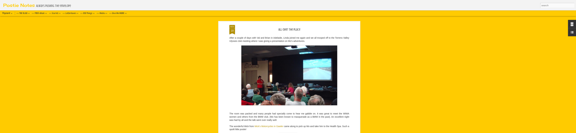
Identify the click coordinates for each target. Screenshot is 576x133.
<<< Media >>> (102, 13)
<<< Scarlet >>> (55, 13)
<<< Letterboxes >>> (70, 13)
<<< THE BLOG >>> (23, 13)
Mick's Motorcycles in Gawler (269, 126)
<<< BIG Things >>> (87, 13)
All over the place (289, 29)
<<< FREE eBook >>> (39, 13)
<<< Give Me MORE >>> (118, 13)
